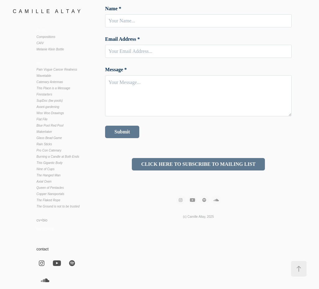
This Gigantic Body (49, 163)
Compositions (45, 37)
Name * (113, 8)
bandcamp (45, 229)
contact (42, 249)
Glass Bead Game (49, 138)
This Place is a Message (53, 88)
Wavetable (43, 75)
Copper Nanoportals (50, 194)
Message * (116, 69)
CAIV (40, 43)
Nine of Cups (45, 169)
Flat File (42, 119)
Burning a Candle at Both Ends (57, 156)
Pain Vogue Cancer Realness (56, 69)
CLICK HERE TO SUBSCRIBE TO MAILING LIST (198, 164)
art (38, 63)
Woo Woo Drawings (50, 113)
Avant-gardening (47, 107)
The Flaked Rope (48, 200)
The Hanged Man (48, 175)
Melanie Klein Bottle (50, 49)
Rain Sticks (44, 144)
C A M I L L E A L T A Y (47, 11)
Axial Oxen (43, 181)
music (41, 30)
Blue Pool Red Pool (49, 125)
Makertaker (44, 131)
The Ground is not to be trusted (57, 206)
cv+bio (41, 220)
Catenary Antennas (49, 82)
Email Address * (122, 39)
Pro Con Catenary (48, 150)
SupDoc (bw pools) (49, 100)
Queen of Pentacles (50, 187)
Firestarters (44, 94)
